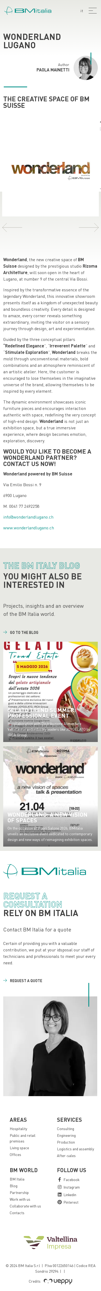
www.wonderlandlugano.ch (28, 527)
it (82, 10)
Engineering (66, 1135)
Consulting (65, 1128)
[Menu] (93, 10)
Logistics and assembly (75, 1149)
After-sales (66, 1155)
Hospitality (18, 1128)
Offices (15, 1154)
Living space (19, 1147)
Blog (13, 1185)
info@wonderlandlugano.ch (28, 517)
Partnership (19, 1192)
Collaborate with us (25, 1206)
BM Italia (17, 1179)
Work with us (20, 1199)
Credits (50, 1281)
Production (66, 1142)
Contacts (17, 1212)
